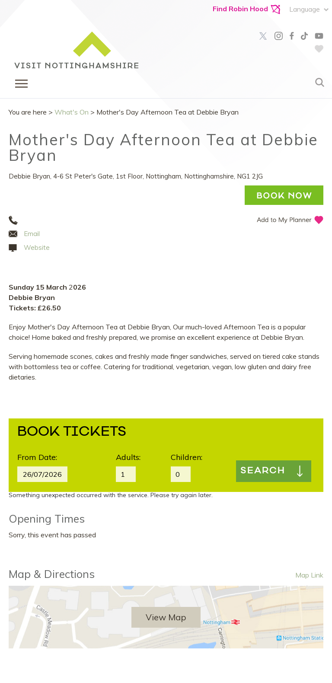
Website (37, 247)
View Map (166, 617)
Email (32, 234)
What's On (71, 112)
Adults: (128, 457)
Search (262, 471)
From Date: (37, 457)
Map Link (309, 575)
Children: (186, 457)
